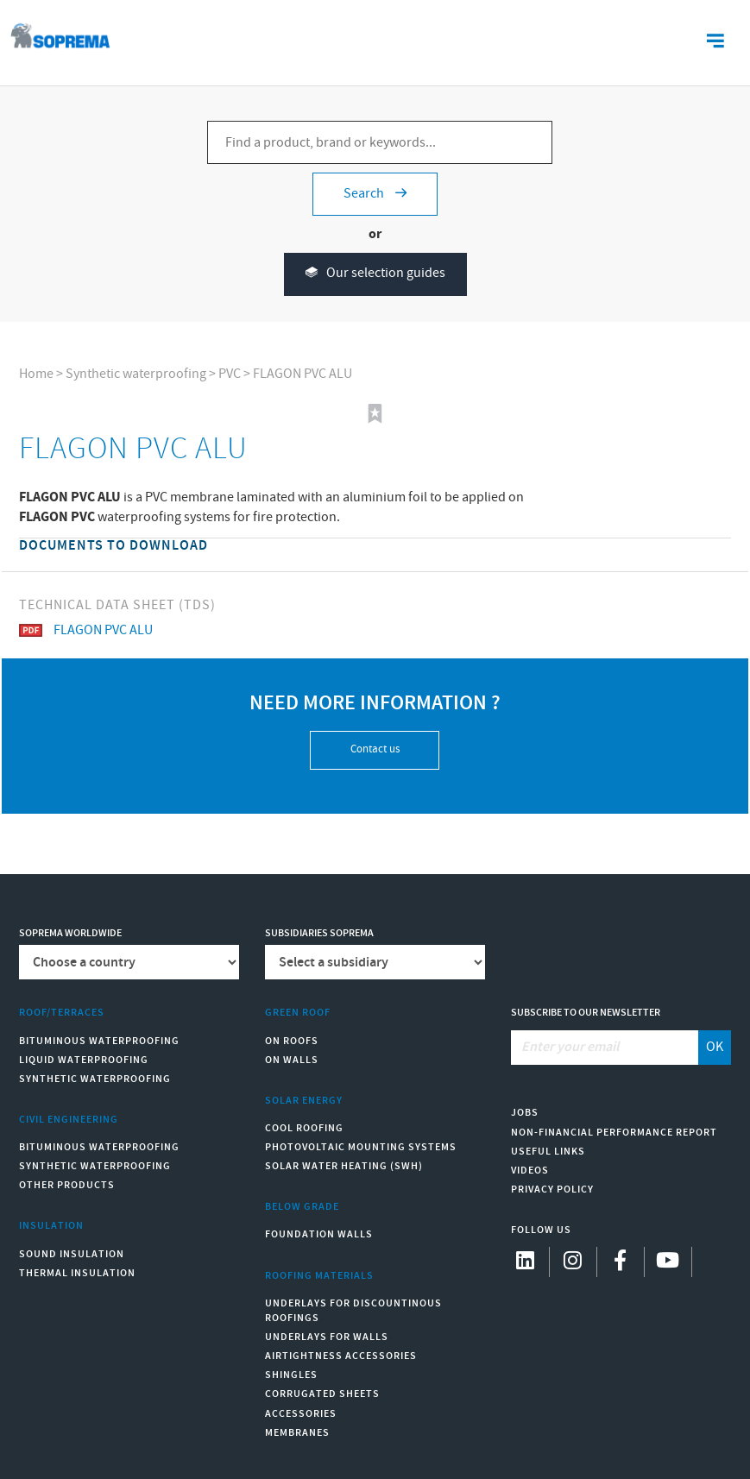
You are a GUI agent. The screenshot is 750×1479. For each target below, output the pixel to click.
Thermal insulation (77, 1273)
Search (375, 194)
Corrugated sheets (322, 1394)
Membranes (297, 1433)
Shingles (291, 1375)
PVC (229, 374)
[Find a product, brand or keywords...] (379, 142)
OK (714, 1047)
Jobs (525, 1112)
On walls (291, 1060)
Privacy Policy (552, 1189)
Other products (67, 1185)
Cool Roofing (304, 1128)
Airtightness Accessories (341, 1356)
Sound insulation (71, 1254)
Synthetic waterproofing (136, 374)
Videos (530, 1170)
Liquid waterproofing (83, 1060)
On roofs (291, 1041)
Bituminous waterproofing (99, 1041)
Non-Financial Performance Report (614, 1132)
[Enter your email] (605, 1047)
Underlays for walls (326, 1337)
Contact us (375, 749)
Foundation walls (319, 1234)
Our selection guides (375, 274)
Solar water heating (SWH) (344, 1166)
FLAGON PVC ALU (302, 374)
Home (36, 374)
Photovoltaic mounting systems (361, 1147)
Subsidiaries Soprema (319, 933)
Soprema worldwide (70, 933)
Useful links (548, 1151)
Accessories (301, 1414)
